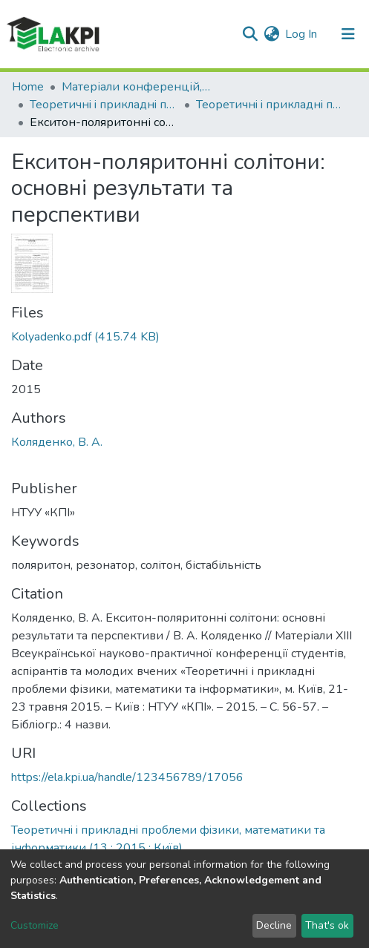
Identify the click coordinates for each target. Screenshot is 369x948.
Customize (34, 925)
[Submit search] (250, 34)
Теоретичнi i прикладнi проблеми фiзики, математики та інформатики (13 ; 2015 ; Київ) (270, 104)
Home (28, 87)
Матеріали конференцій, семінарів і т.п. (136, 87)
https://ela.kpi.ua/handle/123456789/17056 (127, 777)
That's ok (327, 925)
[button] (271, 34)
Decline (274, 925)
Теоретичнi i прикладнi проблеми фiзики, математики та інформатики (104, 104)
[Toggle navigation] (348, 34)
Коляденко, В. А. (56, 442)
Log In (302, 34)
